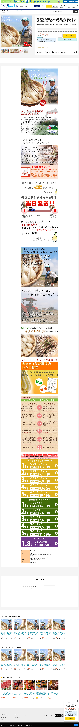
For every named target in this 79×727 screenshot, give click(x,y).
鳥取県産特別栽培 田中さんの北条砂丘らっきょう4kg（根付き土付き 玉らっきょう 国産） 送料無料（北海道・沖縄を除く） (6, 633)
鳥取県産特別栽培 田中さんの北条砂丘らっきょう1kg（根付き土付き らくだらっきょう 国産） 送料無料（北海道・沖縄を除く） (20, 633)
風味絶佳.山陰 (5, 11)
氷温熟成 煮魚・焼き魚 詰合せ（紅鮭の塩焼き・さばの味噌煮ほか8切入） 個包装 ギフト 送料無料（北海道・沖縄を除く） (41, 693)
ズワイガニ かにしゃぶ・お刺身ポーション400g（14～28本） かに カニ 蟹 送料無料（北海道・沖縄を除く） (29, 693)
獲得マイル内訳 (39, 37)
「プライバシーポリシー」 (20, 725)
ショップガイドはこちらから (17, 10)
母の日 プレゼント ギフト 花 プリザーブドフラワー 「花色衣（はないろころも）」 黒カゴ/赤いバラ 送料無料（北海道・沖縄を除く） (17, 693)
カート (77, 7)
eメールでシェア (64, 52)
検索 (37, 6)
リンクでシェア (73, 52)
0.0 (34, 586)
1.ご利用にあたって (4, 714)
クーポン (65, 7)
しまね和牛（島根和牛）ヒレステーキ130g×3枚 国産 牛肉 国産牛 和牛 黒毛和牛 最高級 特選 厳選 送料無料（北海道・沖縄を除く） (6, 693)
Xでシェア (49, 52)
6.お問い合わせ (17, 717)
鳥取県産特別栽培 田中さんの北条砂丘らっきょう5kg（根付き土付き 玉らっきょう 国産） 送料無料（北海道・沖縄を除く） (59, 633)
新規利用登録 (55, 6)
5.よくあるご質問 (3, 717)
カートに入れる (70, 718)
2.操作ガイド (17, 714)
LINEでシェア (57, 52)
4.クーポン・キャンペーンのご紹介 (20, 715)
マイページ (61, 7)
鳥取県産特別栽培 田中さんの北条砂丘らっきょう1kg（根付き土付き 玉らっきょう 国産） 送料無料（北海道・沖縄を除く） (33, 633)
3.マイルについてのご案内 (5, 715)
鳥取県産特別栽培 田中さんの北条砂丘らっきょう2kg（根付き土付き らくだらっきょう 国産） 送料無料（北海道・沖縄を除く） (46, 633)
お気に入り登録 (68, 39)
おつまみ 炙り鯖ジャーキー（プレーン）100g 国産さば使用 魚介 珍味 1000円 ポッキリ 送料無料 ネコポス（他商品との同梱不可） (53, 693)
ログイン (48, 6)
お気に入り (69, 7)
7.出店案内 (2, 719)
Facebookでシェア (42, 52)
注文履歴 (73, 7)
